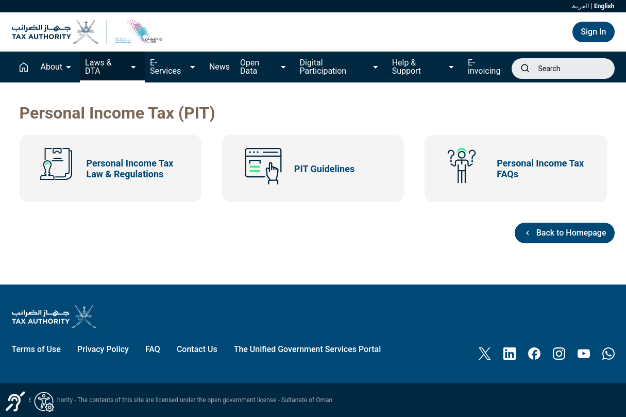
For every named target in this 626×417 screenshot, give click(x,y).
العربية (580, 6)
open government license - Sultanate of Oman (270, 400)
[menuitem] (36, 349)
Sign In (593, 32)
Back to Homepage (564, 233)
